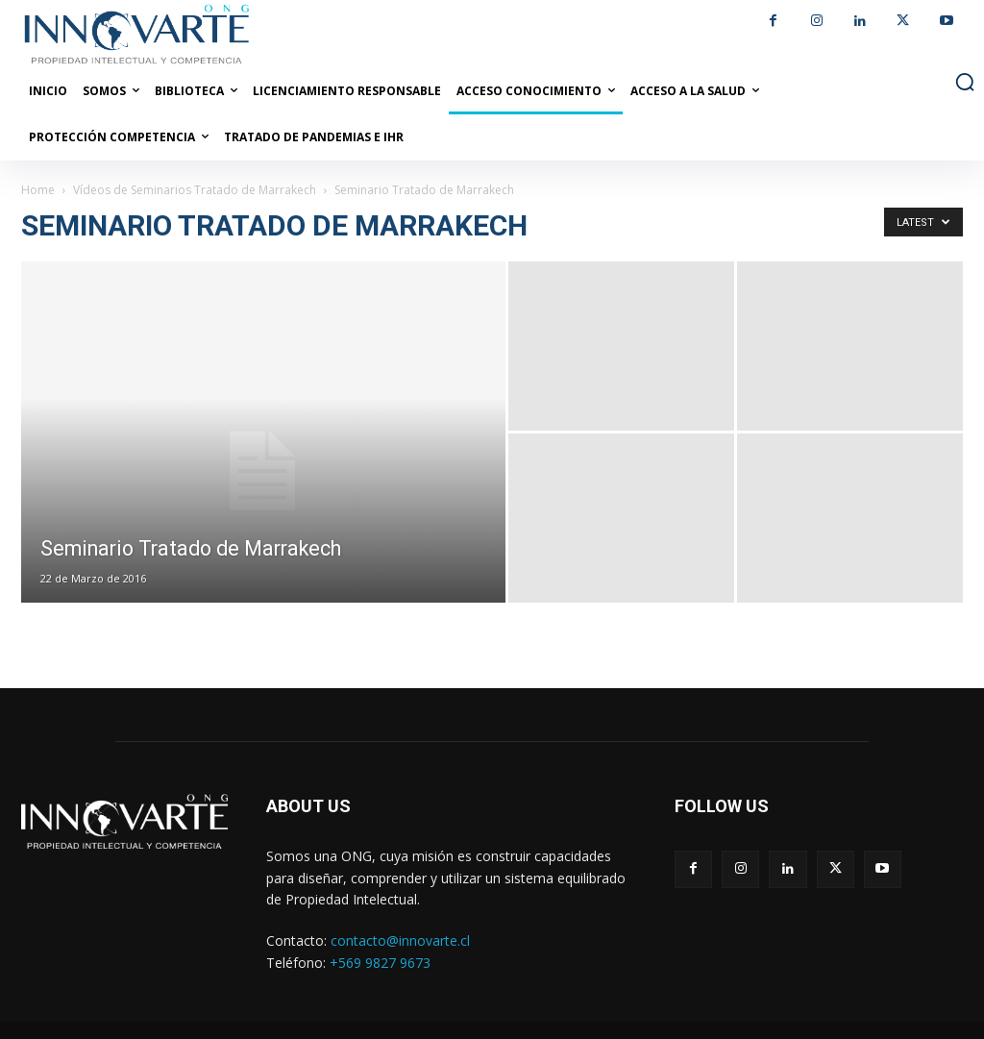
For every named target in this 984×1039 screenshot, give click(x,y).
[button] (964, 81)
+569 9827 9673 (380, 962)
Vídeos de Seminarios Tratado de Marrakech (194, 190)
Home (38, 190)
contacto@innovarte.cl (400, 940)
